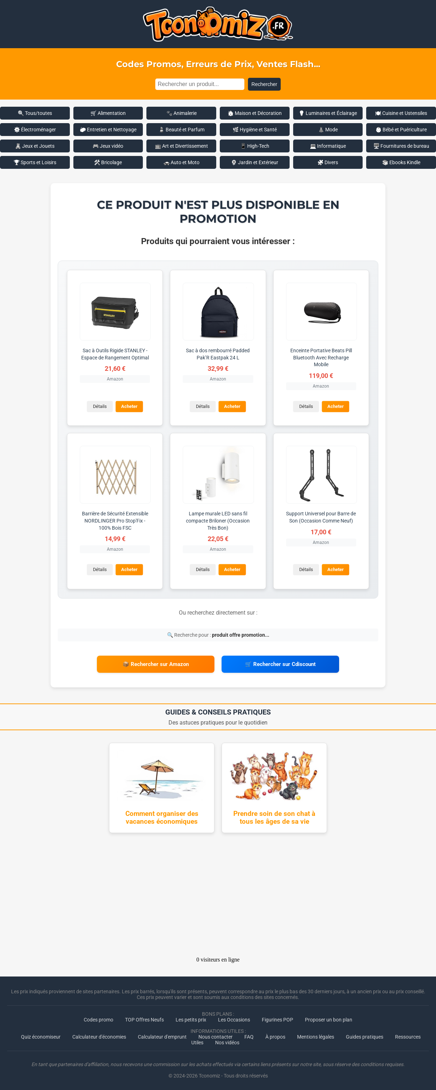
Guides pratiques (364, 1036)
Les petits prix (191, 1019)
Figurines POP (277, 1019)
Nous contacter (215, 1036)
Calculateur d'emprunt (162, 1036)
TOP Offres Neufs (144, 1019)
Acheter (129, 406)
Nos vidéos (227, 1042)
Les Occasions (234, 1019)
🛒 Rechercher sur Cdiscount (280, 664)
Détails (100, 406)
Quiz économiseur (41, 1036)
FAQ (249, 1036)
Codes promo (98, 1019)
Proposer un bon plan (328, 1019)
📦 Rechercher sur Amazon (156, 664)
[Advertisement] (218, 896)
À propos (275, 1036)
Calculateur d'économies (99, 1036)
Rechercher (264, 84)
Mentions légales (315, 1036)
